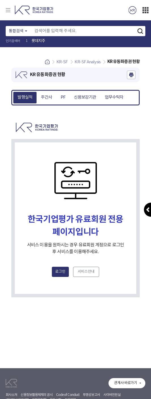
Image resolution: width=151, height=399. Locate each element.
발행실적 (25, 97)
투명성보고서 (91, 395)
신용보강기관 (85, 97)
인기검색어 (13, 41)
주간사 (46, 97)
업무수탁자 (114, 97)
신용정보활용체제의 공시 (36, 395)
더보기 (145, 10)
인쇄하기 (131, 75)
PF (63, 97)
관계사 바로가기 (125, 383)
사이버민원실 (112, 395)
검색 (140, 31)
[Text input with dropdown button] (83, 31)
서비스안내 (86, 272)
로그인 (60, 272)
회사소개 (11, 395)
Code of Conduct (68, 395)
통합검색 (16, 31)
